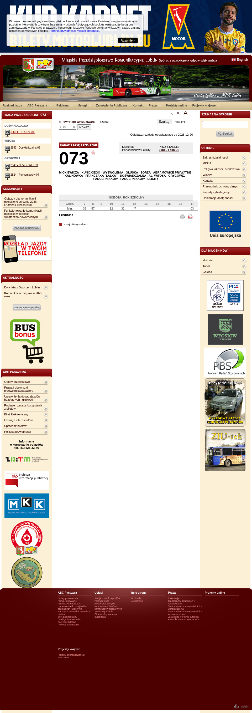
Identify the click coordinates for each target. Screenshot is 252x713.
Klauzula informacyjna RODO (183, 619)
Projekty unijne (176, 105)
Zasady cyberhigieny (216, 192)
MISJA (207, 163)
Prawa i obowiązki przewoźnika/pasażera (18, 389)
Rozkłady (136, 598)
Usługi (83, 105)
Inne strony (138, 592)
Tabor (206, 266)
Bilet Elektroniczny (16, 414)
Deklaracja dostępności (218, 198)
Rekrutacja (173, 598)
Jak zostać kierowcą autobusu (183, 616)
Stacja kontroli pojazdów (107, 598)
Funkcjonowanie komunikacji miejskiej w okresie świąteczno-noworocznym (22, 213)
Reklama (63, 105)
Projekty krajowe (205, 105)
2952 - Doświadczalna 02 (25, 147)
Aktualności (137, 601)
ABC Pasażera (38, 105)
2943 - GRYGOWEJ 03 (24, 165)
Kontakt (138, 105)
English (242, 60)
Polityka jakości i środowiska (221, 169)
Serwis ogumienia (103, 611)
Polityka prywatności (17, 431)
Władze (207, 174)
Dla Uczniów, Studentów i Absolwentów (181, 602)
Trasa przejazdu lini (24, 115)
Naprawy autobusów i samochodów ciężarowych (108, 607)
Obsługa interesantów (18, 420)
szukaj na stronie (216, 114)
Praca (153, 105)
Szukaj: (104, 121)
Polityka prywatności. (62, 30)
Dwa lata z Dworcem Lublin (22, 287)
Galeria (207, 271)
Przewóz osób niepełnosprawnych (104, 602)
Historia (208, 260)
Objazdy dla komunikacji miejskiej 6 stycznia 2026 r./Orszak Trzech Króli (20, 201)
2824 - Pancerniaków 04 (24, 174)
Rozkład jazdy (12, 105)
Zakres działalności (215, 157)
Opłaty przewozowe (17, 381)
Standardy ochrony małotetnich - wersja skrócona (185, 612)
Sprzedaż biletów (15, 425)
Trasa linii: (179, 121)
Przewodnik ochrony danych (221, 186)
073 (73, 158)
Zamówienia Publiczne (111, 105)
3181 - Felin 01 (169, 149)
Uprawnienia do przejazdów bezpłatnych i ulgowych (22, 398)
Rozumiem (127, 40)
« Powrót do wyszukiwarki (77, 121)
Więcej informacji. (88, 30)
